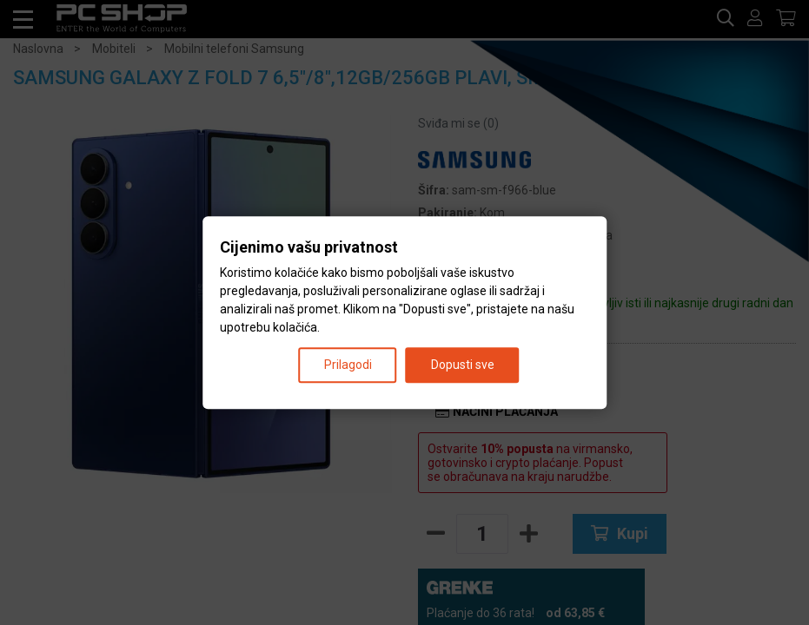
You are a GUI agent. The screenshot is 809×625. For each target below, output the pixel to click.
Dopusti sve (462, 365)
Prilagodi (348, 365)
